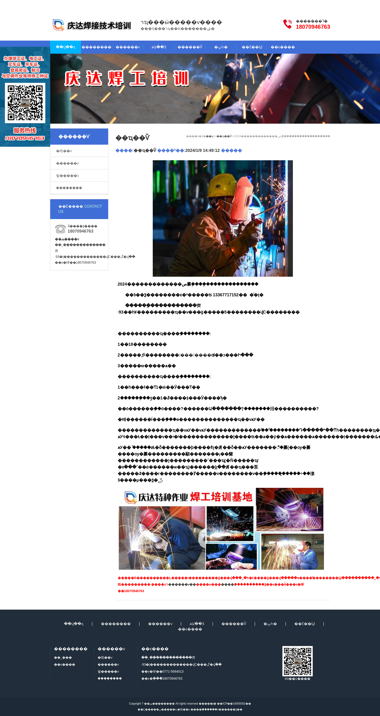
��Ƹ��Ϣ (252, 47)
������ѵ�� (182, 584)
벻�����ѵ (67, 176)
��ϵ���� (295, 4)
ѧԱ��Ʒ (159, 47)
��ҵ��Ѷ (224, 136)
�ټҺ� (221, 47)
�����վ (321, 4)
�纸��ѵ (64, 151)
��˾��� (63, 657)
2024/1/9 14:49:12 (202, 150)
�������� (96, 47)
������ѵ (128, 47)
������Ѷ (190, 47)
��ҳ (209, 136)
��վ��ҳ (65, 47)
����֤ (227, 584)
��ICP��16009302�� (233, 703)
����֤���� (69, 188)
